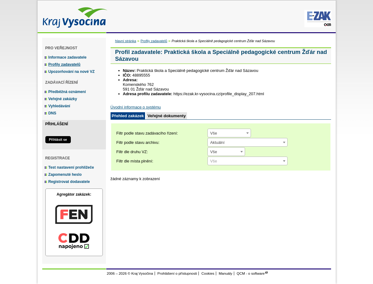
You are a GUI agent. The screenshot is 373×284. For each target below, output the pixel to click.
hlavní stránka (125, 41)
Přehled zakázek (128, 115)
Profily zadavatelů (64, 64)
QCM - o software (251, 273)
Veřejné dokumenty (167, 115)
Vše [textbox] (213, 133)
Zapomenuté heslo (65, 174)
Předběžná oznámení (67, 92)
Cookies (207, 273)
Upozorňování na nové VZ (71, 71)
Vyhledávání (59, 106)
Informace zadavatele (67, 57)
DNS (52, 113)
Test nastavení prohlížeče (71, 167)
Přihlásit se (58, 139)
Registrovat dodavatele (69, 182)
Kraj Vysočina (73, 16)
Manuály (225, 273)
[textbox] (247, 161)
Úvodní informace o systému (136, 107)
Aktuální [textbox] (217, 142)
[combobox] (229, 133)
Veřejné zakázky (62, 99)
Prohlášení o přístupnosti (177, 273)
